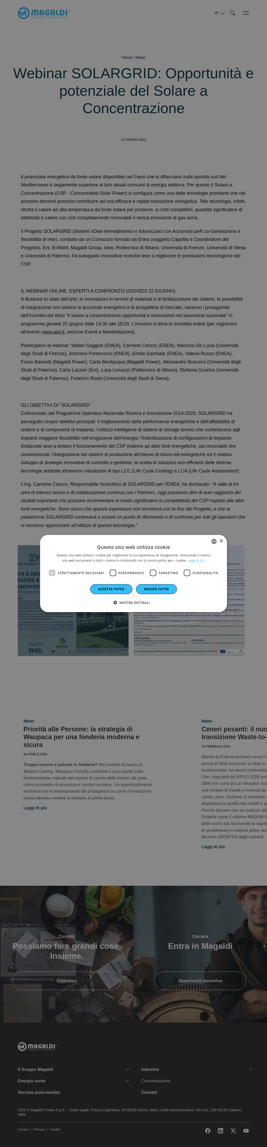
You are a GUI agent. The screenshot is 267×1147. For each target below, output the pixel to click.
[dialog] (133, 573)
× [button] (221, 541)
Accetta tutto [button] (111, 589)
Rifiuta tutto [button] (156, 589)
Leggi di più (196, 560)
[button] (133, 602)
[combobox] (213, 541)
